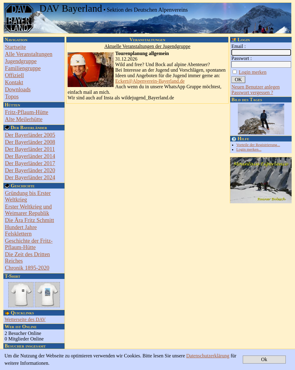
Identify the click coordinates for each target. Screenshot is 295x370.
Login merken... (249, 149)
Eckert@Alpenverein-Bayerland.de (150, 81)
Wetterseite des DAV (25, 319)
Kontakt (14, 82)
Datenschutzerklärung (207, 355)
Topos (12, 96)
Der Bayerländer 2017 (30, 163)
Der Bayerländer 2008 (30, 142)
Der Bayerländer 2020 (30, 170)
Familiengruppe (23, 68)
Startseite (15, 47)
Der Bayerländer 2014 (30, 156)
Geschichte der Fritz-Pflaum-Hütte (29, 244)
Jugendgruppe (21, 61)
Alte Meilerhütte (23, 119)
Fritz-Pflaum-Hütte (26, 112)
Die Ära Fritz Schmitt (29, 220)
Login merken (252, 72)
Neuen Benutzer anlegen (255, 87)
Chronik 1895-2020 (27, 268)
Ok (264, 359)
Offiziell (14, 75)
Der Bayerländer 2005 (30, 135)
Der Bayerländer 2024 (30, 177)
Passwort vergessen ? (252, 92)
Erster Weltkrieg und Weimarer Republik (28, 210)
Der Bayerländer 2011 (30, 149)
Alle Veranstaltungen (28, 54)
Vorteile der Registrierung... (258, 145)
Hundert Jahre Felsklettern (21, 230)
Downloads (18, 89)
